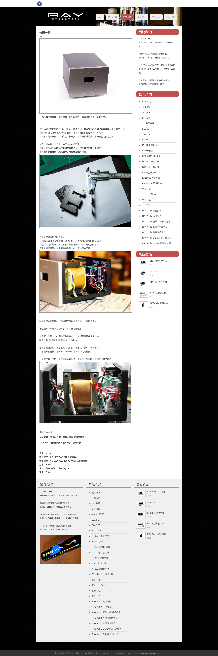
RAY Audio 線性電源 (151, 216)
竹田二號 (146, 199)
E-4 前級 (146, 118)
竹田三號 (146, 205)
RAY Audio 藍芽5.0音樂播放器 (156, 221)
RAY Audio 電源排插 (151, 210)
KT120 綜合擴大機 (151, 178)
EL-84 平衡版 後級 (151, 145)
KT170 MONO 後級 (151, 156)
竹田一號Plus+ (149, 194)
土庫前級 (146, 107)
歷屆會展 (156, 17)
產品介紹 (127, 17)
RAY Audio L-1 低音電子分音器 (156, 238)
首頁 (100, 17)
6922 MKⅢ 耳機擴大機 (153, 183)
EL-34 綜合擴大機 (150, 161)
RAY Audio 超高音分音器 (154, 232)
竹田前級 (146, 101)
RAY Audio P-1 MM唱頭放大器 (156, 243)
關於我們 (112, 17)
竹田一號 (146, 189)
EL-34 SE (146, 140)
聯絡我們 (170, 17)
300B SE (146, 134)
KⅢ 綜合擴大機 (149, 172)
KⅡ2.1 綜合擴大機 (150, 167)
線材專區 (141, 17)
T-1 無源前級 (148, 123)
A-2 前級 (146, 112)
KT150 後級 (147, 150)
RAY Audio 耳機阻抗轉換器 (155, 227)
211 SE (145, 129)
